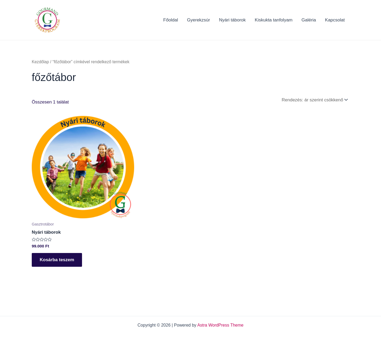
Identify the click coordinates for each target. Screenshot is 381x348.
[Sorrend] (314, 100)
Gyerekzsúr (198, 19)
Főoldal (170, 19)
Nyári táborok (232, 19)
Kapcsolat (335, 19)
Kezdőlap (40, 62)
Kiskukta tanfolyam (274, 19)
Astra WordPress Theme (220, 325)
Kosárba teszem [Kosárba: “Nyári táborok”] (57, 259)
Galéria (309, 19)
